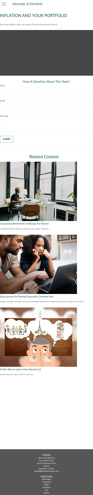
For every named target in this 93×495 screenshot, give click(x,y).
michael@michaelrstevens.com (46, 471)
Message (4, 116)
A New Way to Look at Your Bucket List (20, 369)
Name (3, 86)
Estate (46, 485)
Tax (46, 490)
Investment (46, 482)
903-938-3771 (49, 458)
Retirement (46, 479)
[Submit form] (6, 139)
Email (2, 101)
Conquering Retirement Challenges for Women (24, 223)
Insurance (46, 487)
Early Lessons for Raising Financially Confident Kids (26, 296)
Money (46, 493)
